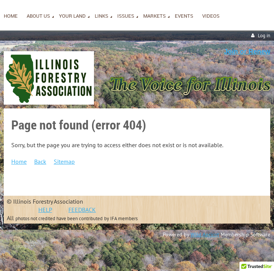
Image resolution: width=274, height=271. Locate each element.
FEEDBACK (82, 209)
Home (19, 161)
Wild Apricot (205, 234)
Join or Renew (247, 51)
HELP (45, 209)
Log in (264, 35)
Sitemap (64, 161)
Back (40, 161)
